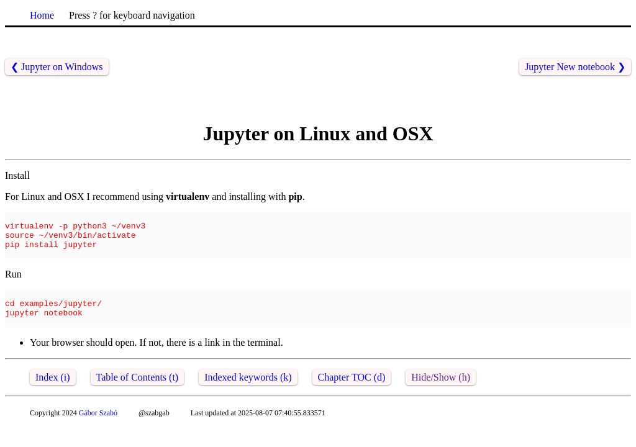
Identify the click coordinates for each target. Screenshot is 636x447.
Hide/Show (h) (440, 394)
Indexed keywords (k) (247, 394)
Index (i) (52, 394)
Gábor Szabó (98, 429)
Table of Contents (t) (137, 394)
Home (42, 15)
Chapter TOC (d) (352, 394)
